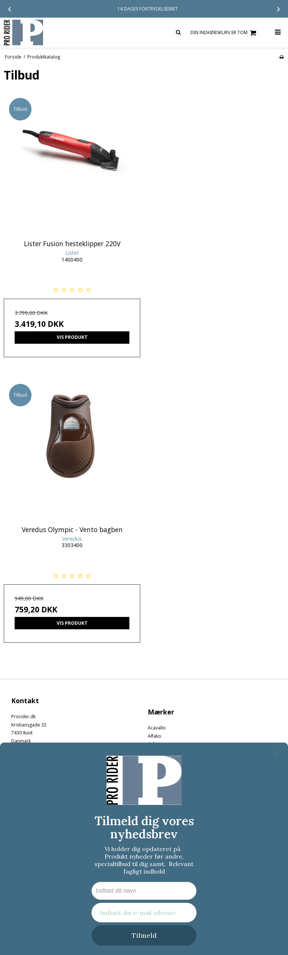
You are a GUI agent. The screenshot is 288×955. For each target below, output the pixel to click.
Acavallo (157, 728)
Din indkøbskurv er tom (224, 32)
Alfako (154, 736)
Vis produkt (72, 337)
